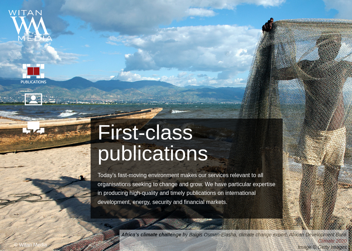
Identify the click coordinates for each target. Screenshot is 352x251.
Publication (33, 74)
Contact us (33, 128)
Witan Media (31, 24)
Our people (33, 103)
